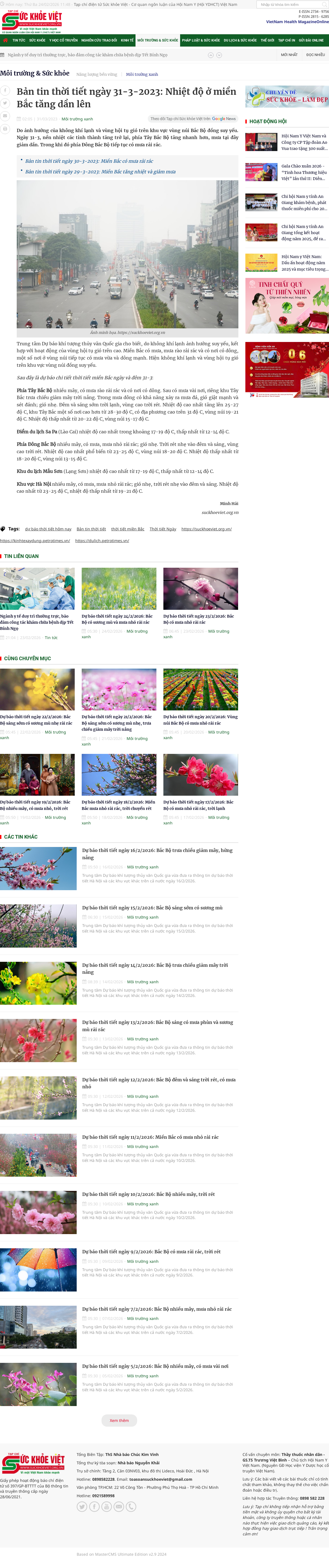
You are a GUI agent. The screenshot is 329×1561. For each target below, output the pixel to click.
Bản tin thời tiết (91, 528)
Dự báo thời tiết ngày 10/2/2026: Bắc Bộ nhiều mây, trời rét (148, 1194)
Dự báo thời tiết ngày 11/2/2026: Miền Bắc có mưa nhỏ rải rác (150, 1137)
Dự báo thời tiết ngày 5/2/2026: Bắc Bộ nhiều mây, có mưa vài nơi (155, 1366)
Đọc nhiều (315, 55)
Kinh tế (127, 40)
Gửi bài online (311, 40)
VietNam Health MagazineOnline (297, 21)
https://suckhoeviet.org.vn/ (207, 528)
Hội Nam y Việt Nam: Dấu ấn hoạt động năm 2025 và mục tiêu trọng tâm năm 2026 (304, 263)
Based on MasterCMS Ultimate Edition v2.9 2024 (121, 1554)
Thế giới (267, 40)
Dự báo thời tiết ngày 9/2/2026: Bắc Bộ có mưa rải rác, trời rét (151, 1251)
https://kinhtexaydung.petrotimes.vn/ (35, 540)
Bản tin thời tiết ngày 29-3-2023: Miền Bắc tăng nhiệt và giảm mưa (100, 171)
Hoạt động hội (268, 121)
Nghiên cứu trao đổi (99, 40)
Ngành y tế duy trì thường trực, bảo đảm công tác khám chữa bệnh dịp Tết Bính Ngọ (88, 54)
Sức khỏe (37, 40)
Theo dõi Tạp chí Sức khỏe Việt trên (181, 118)
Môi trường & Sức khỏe (157, 40)
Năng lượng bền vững (96, 74)
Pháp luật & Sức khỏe (201, 40)
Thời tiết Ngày (163, 528)
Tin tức (19, 40)
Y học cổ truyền (63, 40)
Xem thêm (119, 1420)
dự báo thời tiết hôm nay (48, 528)
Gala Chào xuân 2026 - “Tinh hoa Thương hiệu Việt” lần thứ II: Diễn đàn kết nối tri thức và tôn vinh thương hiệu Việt (304, 173)
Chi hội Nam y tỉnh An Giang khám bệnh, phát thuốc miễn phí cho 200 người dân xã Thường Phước (304, 203)
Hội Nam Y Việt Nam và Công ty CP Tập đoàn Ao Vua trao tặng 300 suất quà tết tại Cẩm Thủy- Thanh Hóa (304, 142)
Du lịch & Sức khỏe (240, 40)
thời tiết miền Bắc (127, 528)
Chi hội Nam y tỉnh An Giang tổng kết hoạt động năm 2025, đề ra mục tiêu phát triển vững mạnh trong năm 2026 (303, 233)
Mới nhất (289, 55)
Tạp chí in (286, 40)
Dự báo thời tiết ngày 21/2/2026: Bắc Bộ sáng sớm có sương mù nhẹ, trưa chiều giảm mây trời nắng (117, 723)
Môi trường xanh (142, 74)
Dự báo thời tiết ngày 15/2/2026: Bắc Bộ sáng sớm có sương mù (152, 908)
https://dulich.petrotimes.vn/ (102, 540)
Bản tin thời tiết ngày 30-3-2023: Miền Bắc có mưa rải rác (89, 161)
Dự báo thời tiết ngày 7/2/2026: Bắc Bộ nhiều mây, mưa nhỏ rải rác (157, 1309)
